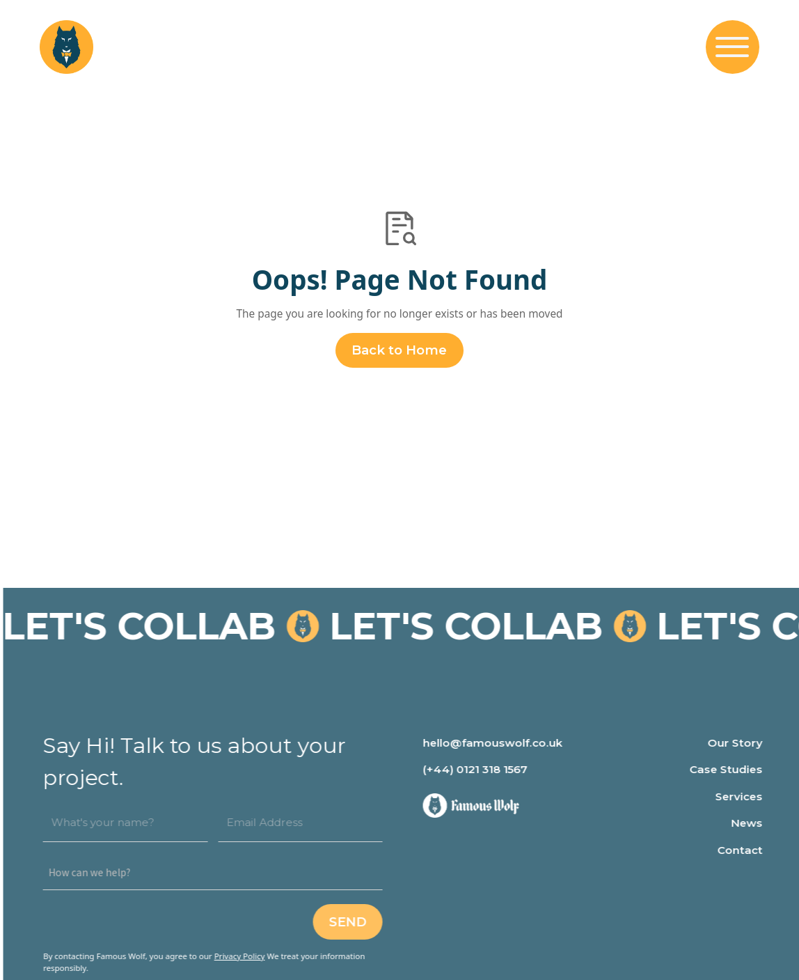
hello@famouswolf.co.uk (498, 742)
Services (743, 796)
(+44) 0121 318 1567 (480, 769)
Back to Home (399, 350)
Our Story (739, 742)
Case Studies (730, 769)
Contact (744, 850)
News (751, 823)
